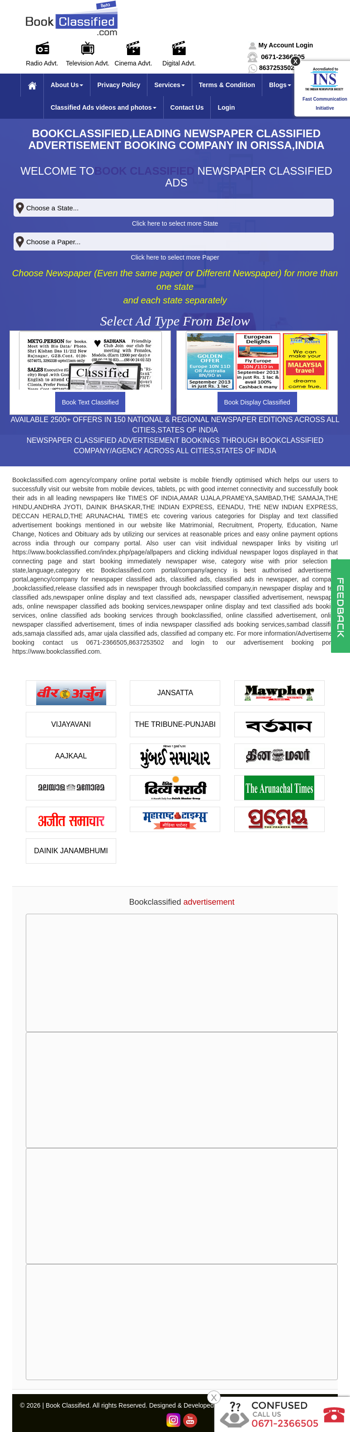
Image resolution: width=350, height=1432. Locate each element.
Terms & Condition (227, 84)
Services (169, 84)
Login (226, 107)
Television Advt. (88, 63)
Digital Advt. (179, 63)
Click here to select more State (175, 223)
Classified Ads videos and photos (103, 107)
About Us (67, 84)
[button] (280, 45)
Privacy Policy (118, 84)
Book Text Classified (90, 402)
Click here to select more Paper (175, 257)
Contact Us (187, 107)
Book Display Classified (257, 402)
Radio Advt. (42, 63)
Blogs (280, 84)
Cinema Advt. (133, 63)
